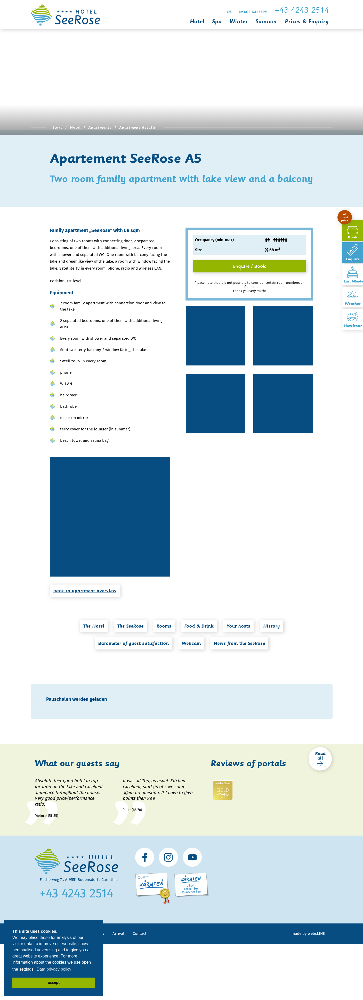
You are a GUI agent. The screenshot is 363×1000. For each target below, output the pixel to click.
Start (57, 127)
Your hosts (238, 626)
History (271, 626)
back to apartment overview (84, 591)
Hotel (75, 127)
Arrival (118, 933)
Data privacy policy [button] (54, 969)
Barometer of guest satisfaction (133, 643)
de (229, 12)
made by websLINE (308, 933)
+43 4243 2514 (76, 893)
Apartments (99, 127)
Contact (140, 933)
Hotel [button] (197, 21)
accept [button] (54, 982)
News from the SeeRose (239, 643)
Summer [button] (266, 21)
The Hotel (93, 626)
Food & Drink (199, 626)
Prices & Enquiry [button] (307, 21)
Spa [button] (217, 21)
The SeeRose (130, 626)
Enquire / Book (249, 266)
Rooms (163, 626)
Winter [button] (238, 21)
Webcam (191, 643)
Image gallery (253, 12)
